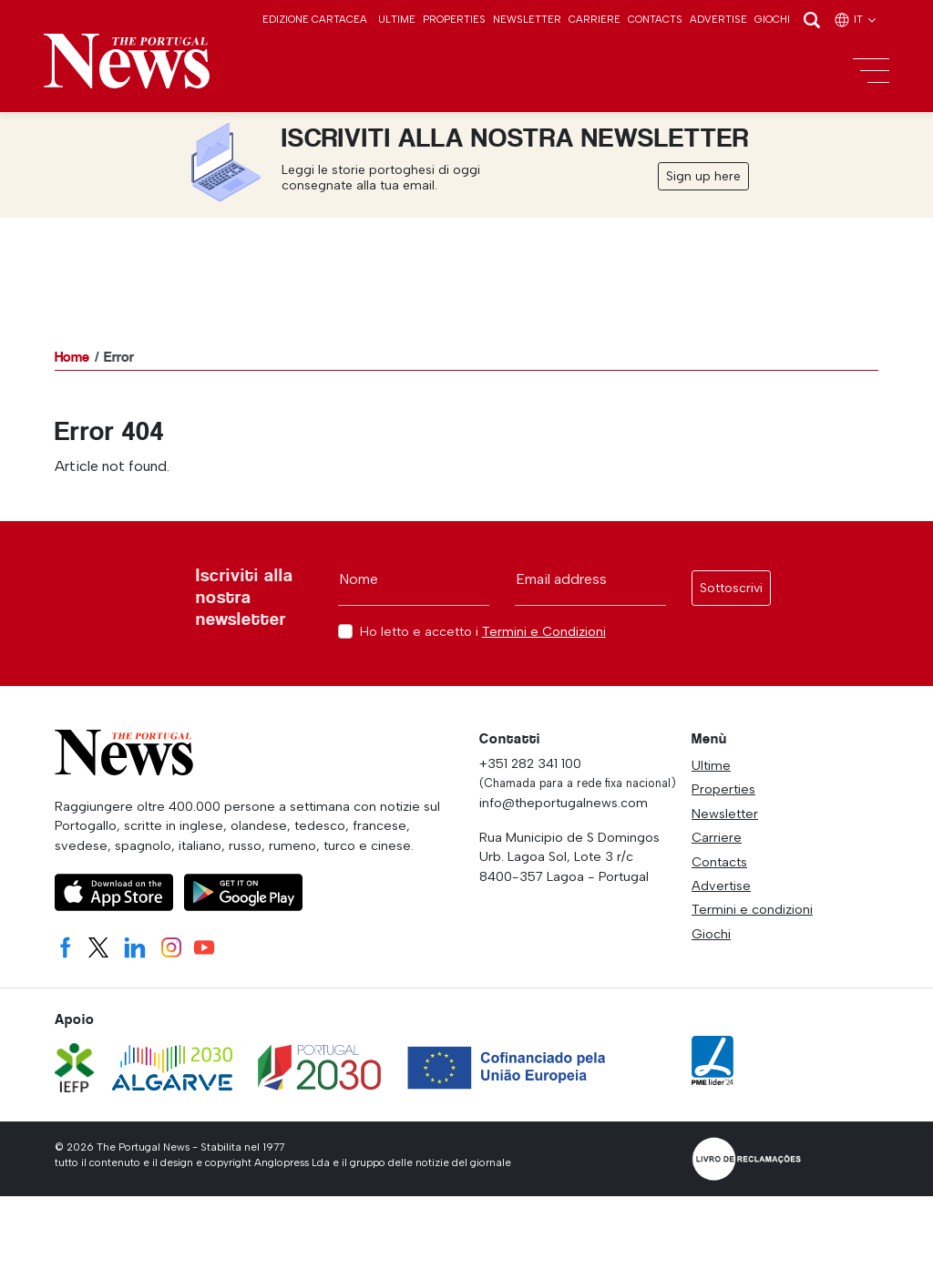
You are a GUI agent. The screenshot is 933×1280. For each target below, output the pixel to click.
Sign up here (703, 176)
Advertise (718, 19)
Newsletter (527, 19)
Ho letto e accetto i (483, 632)
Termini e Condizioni (544, 631)
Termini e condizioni (752, 909)
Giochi (772, 19)
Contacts (655, 19)
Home (72, 356)
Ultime (396, 19)
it (856, 19)
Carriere (594, 19)
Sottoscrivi (731, 588)
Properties (454, 19)
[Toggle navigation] (871, 71)
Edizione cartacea (314, 19)
